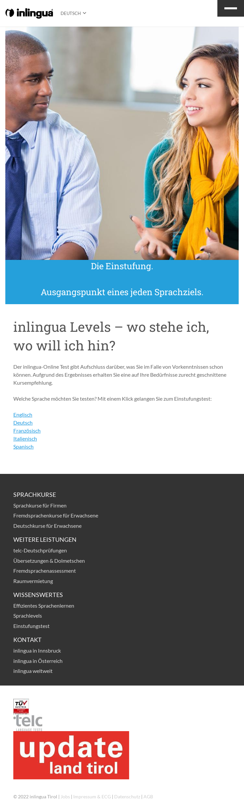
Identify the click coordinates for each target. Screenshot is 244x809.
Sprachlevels (27, 615)
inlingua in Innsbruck (37, 650)
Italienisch (25, 438)
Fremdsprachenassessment (44, 570)
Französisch (27, 430)
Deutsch (23, 422)
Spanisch (23, 446)
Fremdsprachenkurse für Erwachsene (55, 515)
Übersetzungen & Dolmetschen (49, 560)
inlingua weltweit (33, 671)
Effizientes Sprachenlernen (43, 605)
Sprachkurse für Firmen (40, 505)
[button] (73, 13)
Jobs (65, 796)
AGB (148, 796)
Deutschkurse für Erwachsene (47, 525)
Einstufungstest (31, 626)
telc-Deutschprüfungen (40, 550)
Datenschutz (127, 796)
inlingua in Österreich (38, 661)
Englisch (22, 414)
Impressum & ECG (92, 796)
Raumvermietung (33, 581)
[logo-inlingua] (29, 13)
